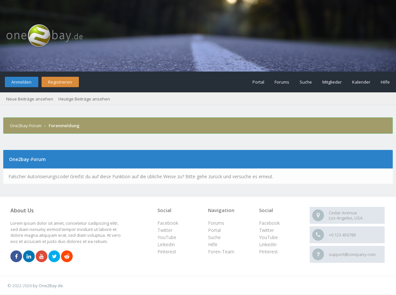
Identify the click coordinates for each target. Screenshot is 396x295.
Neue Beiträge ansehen (29, 99)
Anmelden (21, 82)
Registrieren (60, 82)
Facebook (269, 223)
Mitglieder (332, 82)
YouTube (268, 237)
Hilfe (385, 82)
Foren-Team (221, 251)
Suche (306, 82)
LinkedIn (268, 244)
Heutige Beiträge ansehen (84, 99)
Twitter (266, 230)
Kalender (361, 82)
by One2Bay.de (48, 285)
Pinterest (268, 251)
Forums (282, 82)
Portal (258, 82)
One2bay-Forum (26, 125)
